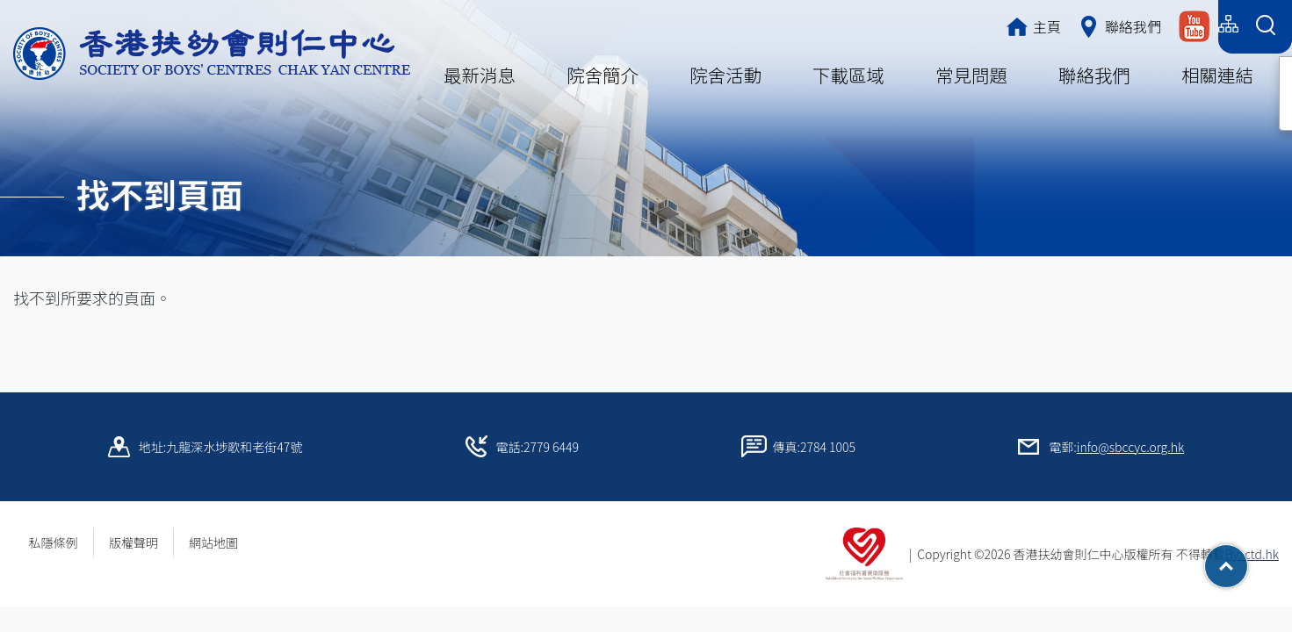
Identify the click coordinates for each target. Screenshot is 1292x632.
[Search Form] (1265, 27)
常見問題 (971, 74)
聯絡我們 (1094, 74)
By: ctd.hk (1252, 554)
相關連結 (1217, 74)
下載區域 (848, 74)
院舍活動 (725, 74)
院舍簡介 (603, 74)
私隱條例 (53, 542)
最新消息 (480, 74)
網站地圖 (219, 542)
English (1184, 24)
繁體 (1073, 24)
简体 (1125, 24)
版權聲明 (133, 542)
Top (1247, 560)
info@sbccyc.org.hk (1130, 447)
